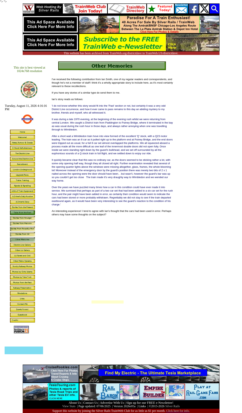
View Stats (69, 406)
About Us (75, 402)
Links (142, 406)
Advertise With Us (112, 402)
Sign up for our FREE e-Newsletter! (149, 402)
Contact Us (91, 402)
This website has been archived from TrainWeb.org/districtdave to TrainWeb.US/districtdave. (121, 53)
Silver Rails (172, 406)
